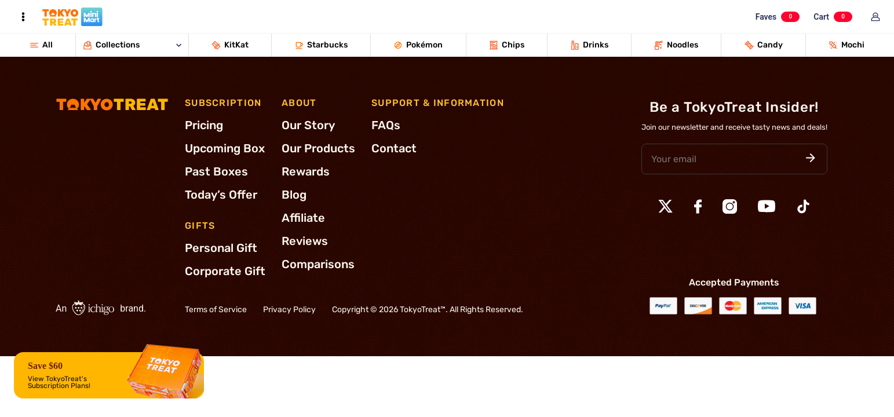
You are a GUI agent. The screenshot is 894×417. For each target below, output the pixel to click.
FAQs (385, 125)
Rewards (306, 171)
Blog (294, 194)
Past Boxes (216, 171)
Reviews (305, 241)
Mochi (846, 45)
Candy (764, 45)
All (41, 45)
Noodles (676, 45)
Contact (394, 148)
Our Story (308, 125)
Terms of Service (216, 309)
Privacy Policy (289, 309)
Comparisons (318, 264)
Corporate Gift (225, 271)
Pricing (204, 125)
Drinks (589, 45)
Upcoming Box (225, 148)
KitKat (230, 45)
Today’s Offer (221, 194)
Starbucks (321, 45)
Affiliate (303, 218)
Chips (506, 45)
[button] (811, 159)
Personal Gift (221, 248)
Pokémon (418, 45)
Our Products (318, 148)
